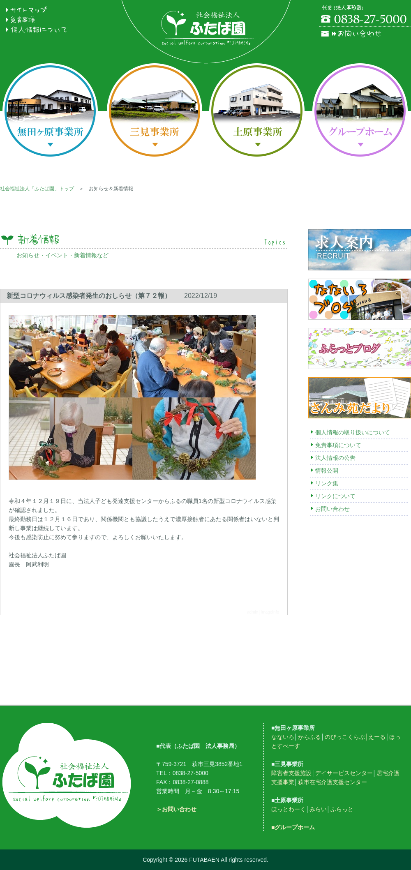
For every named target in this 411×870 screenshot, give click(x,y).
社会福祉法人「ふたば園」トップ (37, 189)
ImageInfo (270, 612)
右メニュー (359, 434)
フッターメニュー (205, 767)
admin (252, 612)
